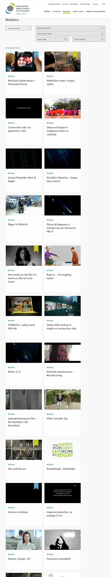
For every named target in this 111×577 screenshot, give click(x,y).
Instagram (97, 573)
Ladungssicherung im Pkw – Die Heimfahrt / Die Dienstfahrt (89, 269)
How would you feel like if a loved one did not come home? (89, 173)
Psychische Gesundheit (20, 397)
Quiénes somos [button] (78, 11)
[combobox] (70, 28)
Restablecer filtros (13, 48)
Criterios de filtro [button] (14, 28)
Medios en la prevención (34, 568)
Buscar (96, 4)
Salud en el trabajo (18, 353)
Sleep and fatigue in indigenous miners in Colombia (19, 126)
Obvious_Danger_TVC (87, 353)
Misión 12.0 (14, 265)
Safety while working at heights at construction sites (88, 221)
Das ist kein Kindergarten (55, 397)
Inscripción (10, 570)
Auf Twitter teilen (109, 288)
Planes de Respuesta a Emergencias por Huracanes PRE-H (53, 173)
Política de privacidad (57, 573)
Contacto (75, 4)
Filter (102, 29)
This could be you (51, 312)
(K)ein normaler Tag (18, 312)
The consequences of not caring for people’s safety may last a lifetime (55, 496)
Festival (9, 568)
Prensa (66, 4)
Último (47, 521)
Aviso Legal (54, 570)
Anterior (10, 521)
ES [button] (104, 4)
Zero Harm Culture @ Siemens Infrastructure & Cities (89, 401)
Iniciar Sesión (86, 4)
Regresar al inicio (95, 564)
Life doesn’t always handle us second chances (52, 449)
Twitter (102, 573)
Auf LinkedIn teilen (109, 293)
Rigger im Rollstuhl (18, 169)
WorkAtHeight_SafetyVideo (90, 312)
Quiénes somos (31, 565)
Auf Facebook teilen (109, 283)
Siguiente (39, 521)
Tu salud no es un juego (20, 445)
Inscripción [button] (57, 11)
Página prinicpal (55, 4)
